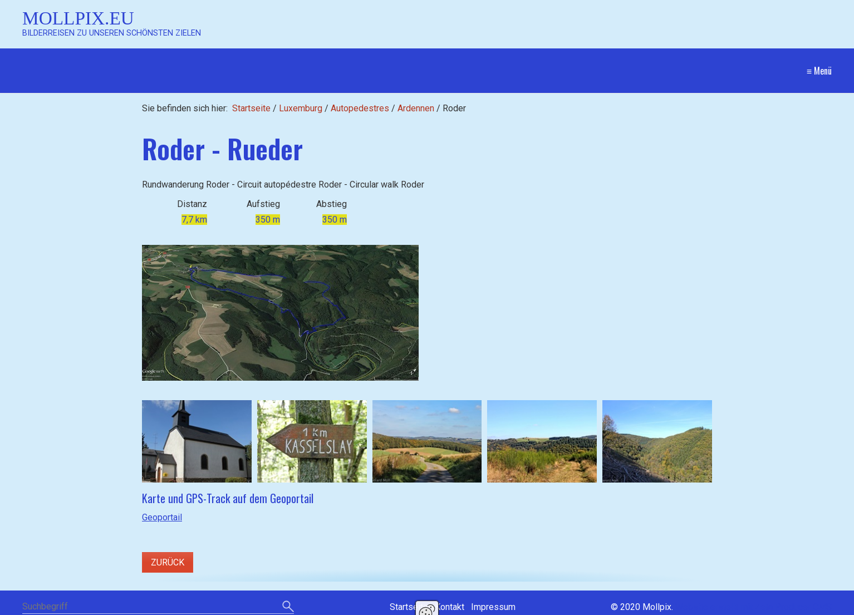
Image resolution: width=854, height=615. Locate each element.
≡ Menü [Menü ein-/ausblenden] (819, 70)
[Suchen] (288, 607)
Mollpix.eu (78, 18)
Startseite (251, 108)
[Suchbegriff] (158, 607)
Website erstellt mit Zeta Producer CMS (753, 607)
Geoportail (162, 517)
